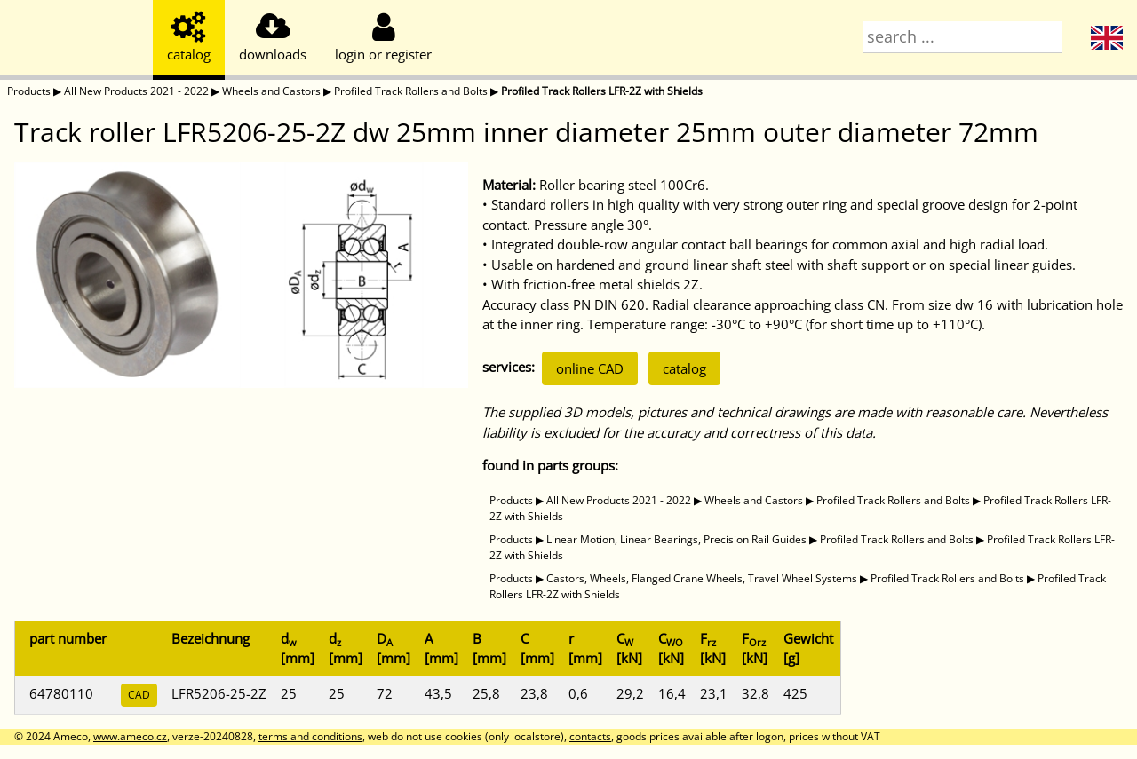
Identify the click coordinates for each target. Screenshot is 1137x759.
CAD (139, 694)
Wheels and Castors (271, 91)
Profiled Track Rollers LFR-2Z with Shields (602, 91)
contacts (590, 736)
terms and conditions (310, 736)
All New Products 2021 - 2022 (136, 91)
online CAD (590, 368)
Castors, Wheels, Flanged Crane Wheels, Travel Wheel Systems (701, 578)
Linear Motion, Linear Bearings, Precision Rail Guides (676, 539)
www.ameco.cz (130, 736)
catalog (684, 368)
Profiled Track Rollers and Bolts (411, 91)
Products (29, 91)
